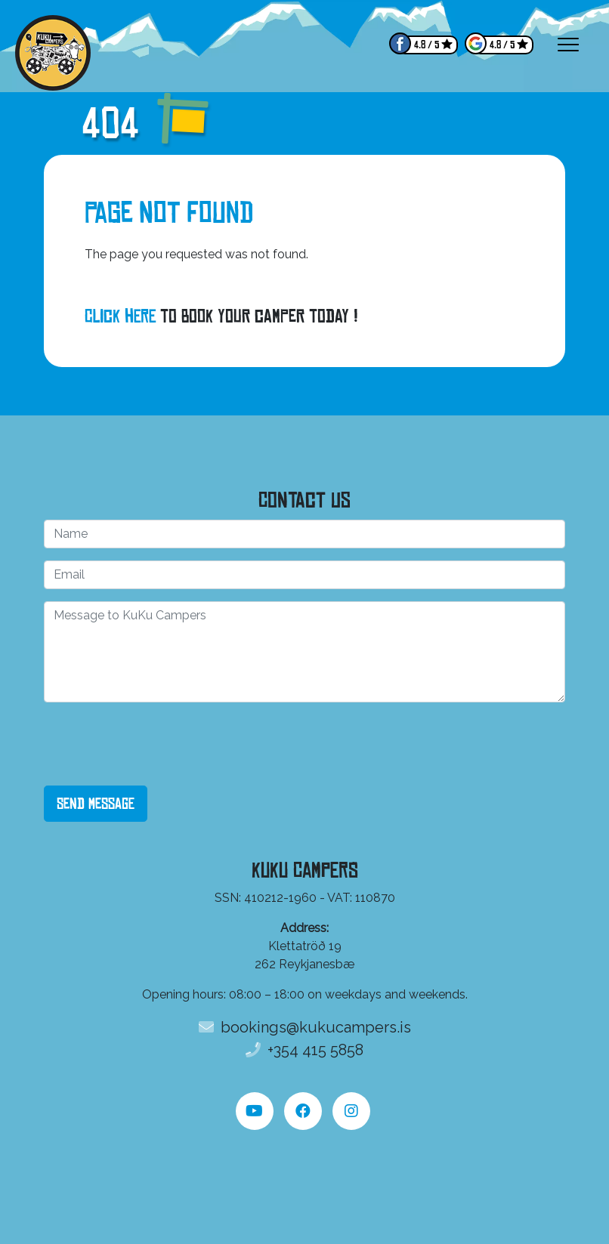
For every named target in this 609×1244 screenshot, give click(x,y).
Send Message (95, 804)
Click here (120, 316)
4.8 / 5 (426, 45)
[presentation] (159, 744)
